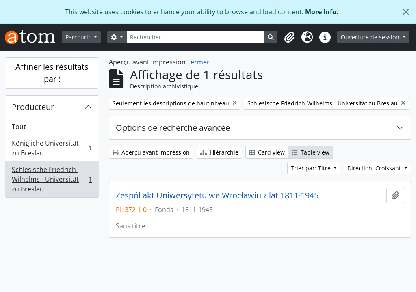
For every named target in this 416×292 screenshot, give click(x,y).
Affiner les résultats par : (52, 72)
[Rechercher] (195, 37)
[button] (289, 37)
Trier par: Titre (311, 168)
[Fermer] (406, 11)
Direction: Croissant (375, 168)
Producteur (33, 106)
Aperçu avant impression (151, 152)
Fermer (198, 62)
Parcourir (78, 37)
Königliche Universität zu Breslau (51, 148)
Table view (310, 152)
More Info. (321, 11)
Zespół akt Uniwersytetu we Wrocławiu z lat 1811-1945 (217, 195)
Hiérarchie (219, 152)
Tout (19, 126)
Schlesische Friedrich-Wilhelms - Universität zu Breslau (51, 179)
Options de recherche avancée (173, 127)
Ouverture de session (371, 37)
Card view (267, 152)
